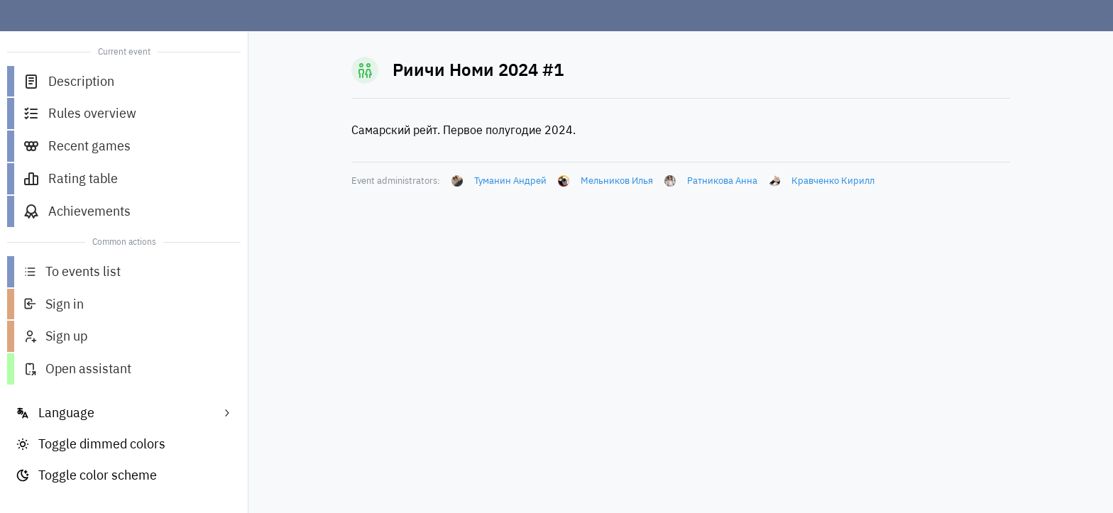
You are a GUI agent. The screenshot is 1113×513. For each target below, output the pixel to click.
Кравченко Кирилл (832, 181)
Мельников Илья (617, 181)
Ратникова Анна (722, 181)
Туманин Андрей (510, 181)
